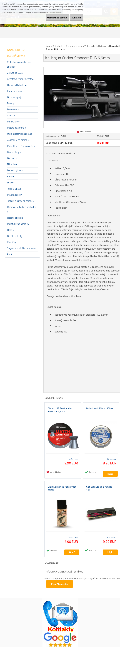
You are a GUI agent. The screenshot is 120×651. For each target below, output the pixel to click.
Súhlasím (74, 17)
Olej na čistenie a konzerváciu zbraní (62, 492)
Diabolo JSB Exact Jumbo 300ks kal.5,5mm (60, 412)
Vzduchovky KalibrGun (94, 46)
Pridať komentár (60, 588)
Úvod (48, 46)
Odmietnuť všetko (50, 17)
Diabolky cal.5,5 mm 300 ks (99, 410)
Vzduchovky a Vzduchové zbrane (67, 46)
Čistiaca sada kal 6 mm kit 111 (99, 492)
